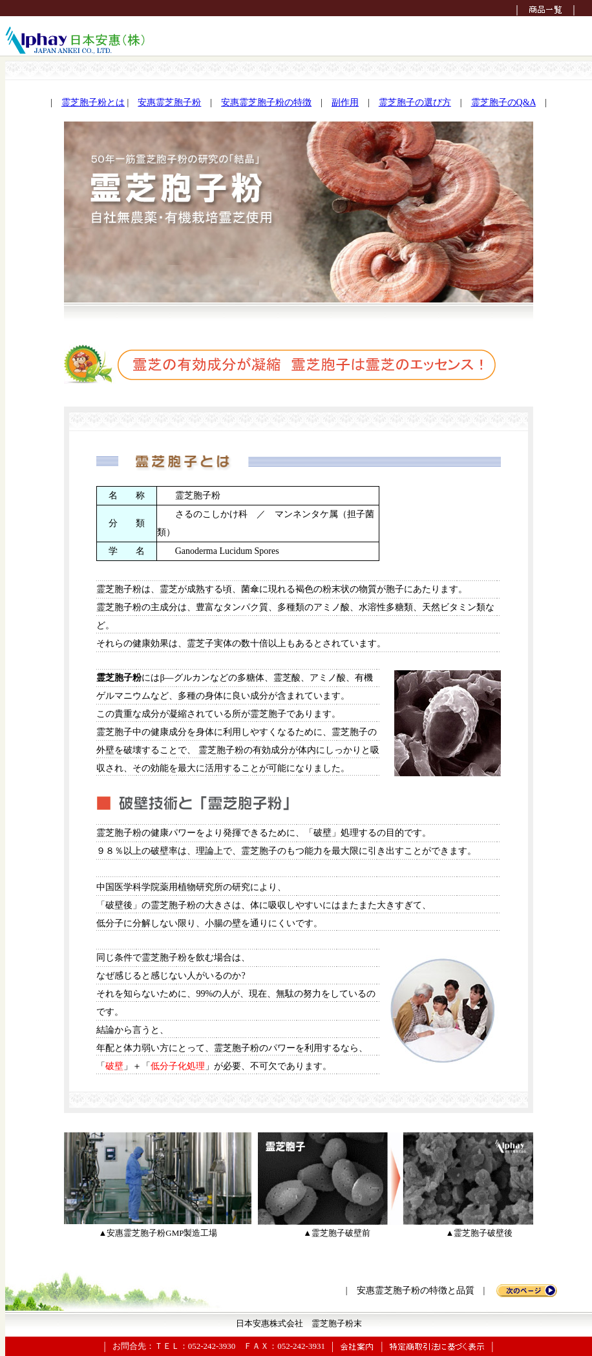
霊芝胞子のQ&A (503, 102)
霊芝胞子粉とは (93, 102)
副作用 (345, 102)
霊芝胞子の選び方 (415, 102)
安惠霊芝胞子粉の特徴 (266, 102)
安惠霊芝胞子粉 (169, 102)
